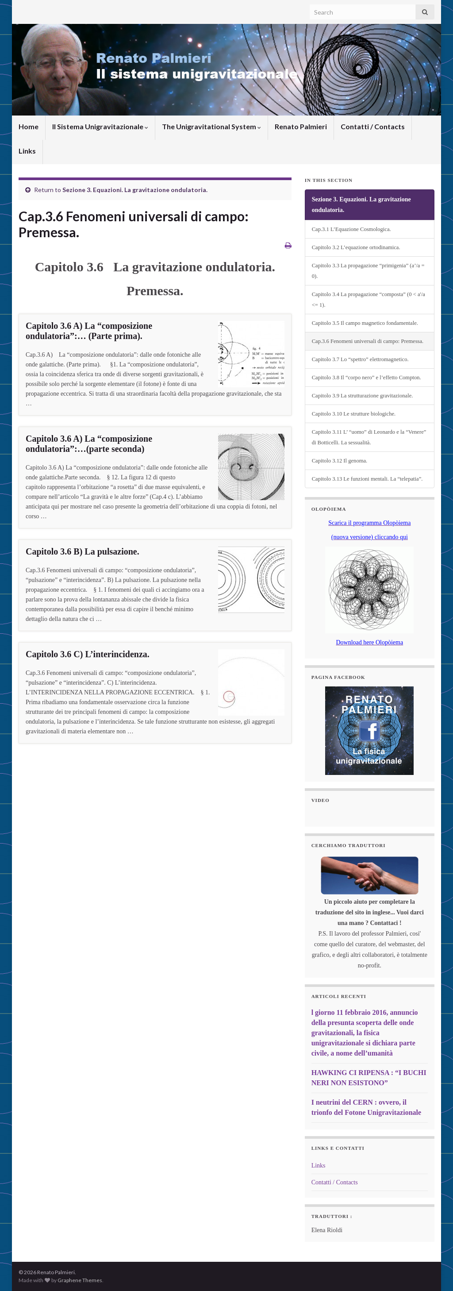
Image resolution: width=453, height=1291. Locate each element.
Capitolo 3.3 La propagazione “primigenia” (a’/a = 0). (368, 270)
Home (28, 126)
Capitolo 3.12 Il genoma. (340, 461)
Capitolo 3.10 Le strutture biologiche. (354, 414)
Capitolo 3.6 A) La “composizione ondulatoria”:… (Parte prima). (89, 331)
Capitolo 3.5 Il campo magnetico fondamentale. (365, 323)
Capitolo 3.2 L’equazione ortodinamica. (356, 247)
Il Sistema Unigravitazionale (100, 126)
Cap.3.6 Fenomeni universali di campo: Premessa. (368, 341)
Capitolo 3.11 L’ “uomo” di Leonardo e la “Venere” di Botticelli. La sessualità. (369, 437)
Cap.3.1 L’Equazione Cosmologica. (351, 229)
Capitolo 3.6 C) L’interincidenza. (88, 654)
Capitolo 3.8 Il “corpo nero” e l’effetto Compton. (366, 377)
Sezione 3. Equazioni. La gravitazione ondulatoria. (134, 189)
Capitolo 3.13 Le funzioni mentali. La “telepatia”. (367, 479)
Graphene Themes (80, 1280)
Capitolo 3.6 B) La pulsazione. (82, 551)
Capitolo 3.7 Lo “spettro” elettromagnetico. (360, 359)
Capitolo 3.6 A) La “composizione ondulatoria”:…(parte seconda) (89, 444)
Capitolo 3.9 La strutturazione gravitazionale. (362, 396)
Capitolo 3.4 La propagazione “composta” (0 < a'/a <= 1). (368, 299)
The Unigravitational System (211, 126)
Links (27, 150)
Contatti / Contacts (373, 126)
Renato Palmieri (301, 126)
